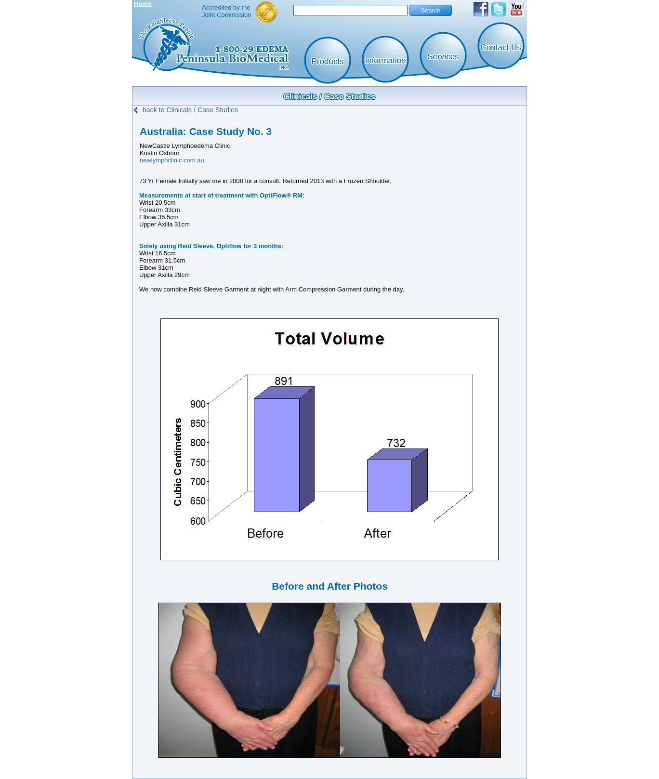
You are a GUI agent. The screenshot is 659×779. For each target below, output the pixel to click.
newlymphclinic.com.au (172, 160)
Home (142, 3)
